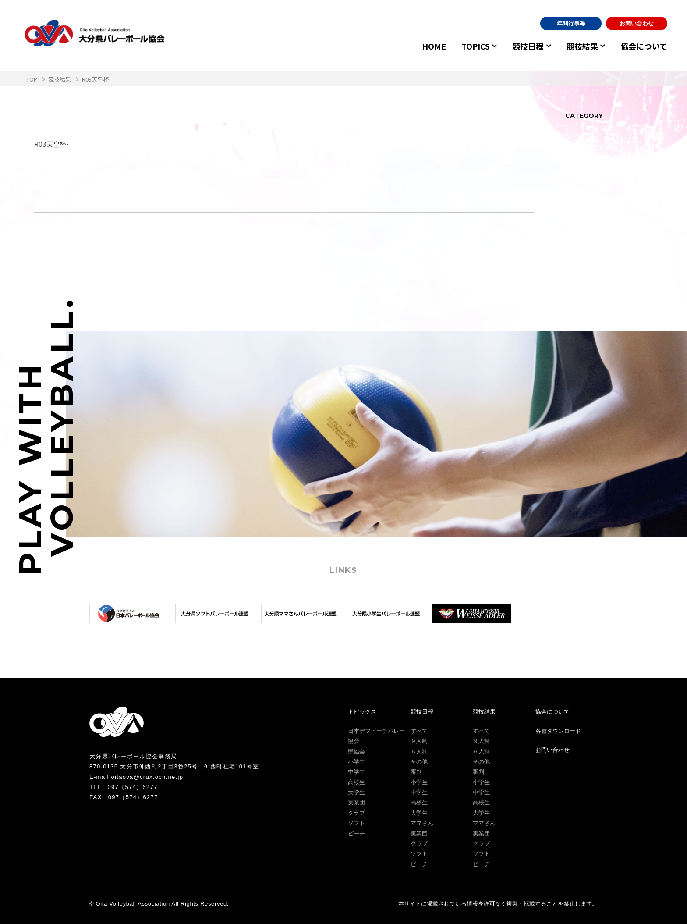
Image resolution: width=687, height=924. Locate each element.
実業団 (356, 802)
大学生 (356, 792)
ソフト (356, 823)
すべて (419, 731)
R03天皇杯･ (52, 144)
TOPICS (467, 46)
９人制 (419, 741)
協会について (643, 46)
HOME (425, 46)
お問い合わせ (637, 23)
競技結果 (579, 46)
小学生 (356, 761)
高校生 (356, 782)
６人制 (419, 751)
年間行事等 (571, 23)
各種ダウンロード (558, 731)
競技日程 (522, 46)
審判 (416, 771)
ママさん (422, 823)
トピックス (362, 711)
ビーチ (356, 833)
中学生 (356, 771)
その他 (419, 761)
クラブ (356, 813)
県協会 (356, 751)
